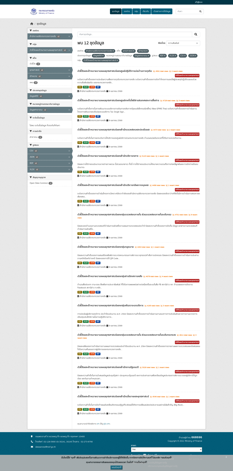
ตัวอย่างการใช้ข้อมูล (162, 11)
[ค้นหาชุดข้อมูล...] (190, 11)
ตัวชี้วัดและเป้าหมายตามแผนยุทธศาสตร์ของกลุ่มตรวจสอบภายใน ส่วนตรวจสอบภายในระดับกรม (124, 215)
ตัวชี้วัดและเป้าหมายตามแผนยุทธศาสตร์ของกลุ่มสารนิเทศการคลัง (110, 276)
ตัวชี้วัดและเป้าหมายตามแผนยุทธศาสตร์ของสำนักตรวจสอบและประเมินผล (113, 130)
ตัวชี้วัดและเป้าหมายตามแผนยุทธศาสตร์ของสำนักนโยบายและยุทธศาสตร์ (113, 396)
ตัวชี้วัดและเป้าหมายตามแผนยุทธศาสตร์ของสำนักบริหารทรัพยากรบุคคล (113, 185)
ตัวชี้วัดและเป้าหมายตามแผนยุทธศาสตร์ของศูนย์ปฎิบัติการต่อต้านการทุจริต (115, 71)
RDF (98, 87)
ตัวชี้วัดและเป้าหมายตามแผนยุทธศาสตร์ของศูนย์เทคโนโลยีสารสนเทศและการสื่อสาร (118, 100)
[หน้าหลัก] (31, 24)
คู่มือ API (106, 423)
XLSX (86, 87)
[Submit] (200, 11)
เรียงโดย (161, 43)
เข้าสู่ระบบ (198, 2)
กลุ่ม (136, 11)
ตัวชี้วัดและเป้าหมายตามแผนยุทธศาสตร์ (187, 75)
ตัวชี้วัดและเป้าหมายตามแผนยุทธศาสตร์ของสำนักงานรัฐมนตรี (108, 367)
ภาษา (133, 445)
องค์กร (127, 11)
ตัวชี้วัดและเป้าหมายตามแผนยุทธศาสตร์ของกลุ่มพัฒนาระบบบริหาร (110, 305)
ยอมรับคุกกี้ (116, 467)
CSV (79, 87)
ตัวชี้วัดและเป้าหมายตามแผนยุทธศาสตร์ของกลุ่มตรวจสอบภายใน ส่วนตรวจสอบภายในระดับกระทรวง (126, 335)
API (98, 423)
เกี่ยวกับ (146, 11)
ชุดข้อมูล (115, 11)
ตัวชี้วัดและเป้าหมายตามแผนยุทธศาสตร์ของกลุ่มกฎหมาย (105, 247)
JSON (92, 87)
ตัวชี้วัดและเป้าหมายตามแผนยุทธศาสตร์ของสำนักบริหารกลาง (108, 156)
